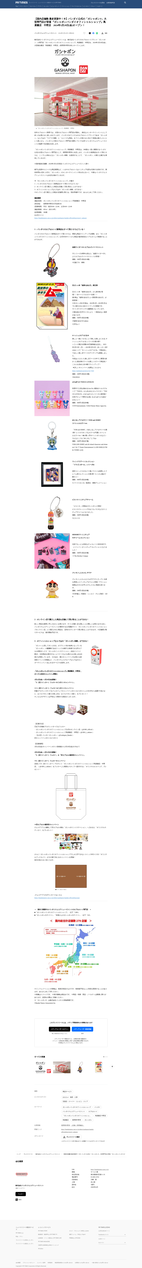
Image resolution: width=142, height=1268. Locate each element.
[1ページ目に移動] (103, 1056)
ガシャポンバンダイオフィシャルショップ (77, 1107)
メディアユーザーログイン (59, 1029)
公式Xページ (102, 1239)
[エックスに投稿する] (89, 33)
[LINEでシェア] (97, 33)
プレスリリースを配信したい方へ (25, 1243)
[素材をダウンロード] (102, 33)
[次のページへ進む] (112, 1066)
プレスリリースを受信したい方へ (25, 1240)
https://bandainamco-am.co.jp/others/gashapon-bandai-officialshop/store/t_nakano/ (60, 218)
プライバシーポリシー (29, 1262)
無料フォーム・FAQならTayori (77, 1234)
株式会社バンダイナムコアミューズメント (48, 1154)
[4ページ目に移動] (106, 1056)
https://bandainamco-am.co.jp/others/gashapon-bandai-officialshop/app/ (57, 898)
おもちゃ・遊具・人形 (70, 1097)
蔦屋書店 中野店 (100, 1115)
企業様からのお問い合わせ (82, 1262)
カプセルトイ (92, 1111)
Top (17, 6)
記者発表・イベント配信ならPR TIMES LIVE (49, 1238)
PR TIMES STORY (42, 1231)
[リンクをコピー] (106, 33)
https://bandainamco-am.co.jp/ (100, 1169)
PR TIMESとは (19, 1233)
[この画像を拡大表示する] (43, 1067)
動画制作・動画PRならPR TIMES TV (47, 1234)
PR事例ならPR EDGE (74, 1238)
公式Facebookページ (104, 1231)
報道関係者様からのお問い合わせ (64, 1262)
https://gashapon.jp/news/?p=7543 (83, 371)
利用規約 (50, 1262)
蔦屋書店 (66, 1120)
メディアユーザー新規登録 (82, 1029)
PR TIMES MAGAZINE (44, 1241)
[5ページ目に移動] (107, 1056)
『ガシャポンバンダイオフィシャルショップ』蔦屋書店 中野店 (78, 1115)
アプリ (40, 6)
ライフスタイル (76, 6)
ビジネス (86, 6)
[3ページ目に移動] (105, 1056)
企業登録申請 (110, 3)
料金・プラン (19, 1236)
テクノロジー (24, 6)
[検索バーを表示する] (125, 2)
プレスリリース (28, 1154)
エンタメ (46, 6)
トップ (19, 1154)
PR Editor (40, 1248)
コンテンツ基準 (41, 1262)
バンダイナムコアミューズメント (74, 1111)
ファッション (65, 6)
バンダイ (97, 1107)
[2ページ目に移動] (104, 1056)
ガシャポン (88, 1120)
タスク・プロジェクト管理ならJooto (79, 1231)
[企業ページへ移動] (21, 1175)
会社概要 (18, 1262)
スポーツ (99, 6)
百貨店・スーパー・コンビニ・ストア (75, 1101)
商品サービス (67, 1091)
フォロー (21, 1194)
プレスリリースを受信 (98, 3)
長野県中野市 (76, 1120)
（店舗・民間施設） (77, 1125)
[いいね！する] (84, 33)
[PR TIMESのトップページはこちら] (38, 2)
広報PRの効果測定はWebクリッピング (48, 1245)
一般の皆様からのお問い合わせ (100, 1262)
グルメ (93, 6)
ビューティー (55, 6)
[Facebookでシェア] (93, 33)
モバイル (33, 6)
